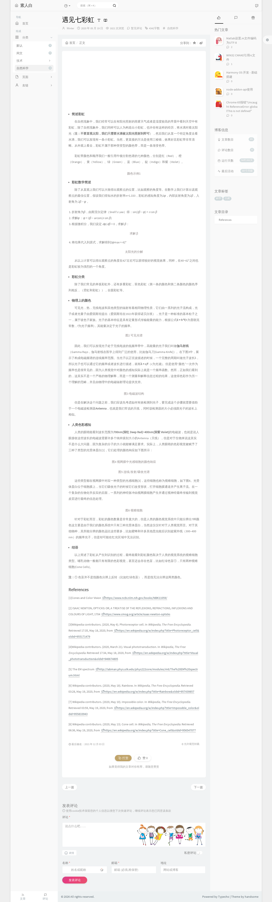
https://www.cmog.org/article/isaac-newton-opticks (136, 614)
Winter (70, 28)
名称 (66, 863)
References (225, 220)
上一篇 (69, 787)
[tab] (218, 17)
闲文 (34, 53)
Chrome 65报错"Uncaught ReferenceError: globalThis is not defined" (241, 106)
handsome (251, 897)
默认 (34, 46)
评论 (66, 817)
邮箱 (115, 863)
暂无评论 (136, 28)
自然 (227, 198)
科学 (218, 198)
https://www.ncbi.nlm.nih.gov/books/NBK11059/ (134, 598)
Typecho (223, 897)
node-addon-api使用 (239, 89)
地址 (164, 863)
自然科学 (34, 68)
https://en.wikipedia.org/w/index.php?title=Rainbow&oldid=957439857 (147, 691)
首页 (70, 43)
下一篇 (198, 787)
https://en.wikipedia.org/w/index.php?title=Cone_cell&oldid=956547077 (148, 730)
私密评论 (190, 853)
